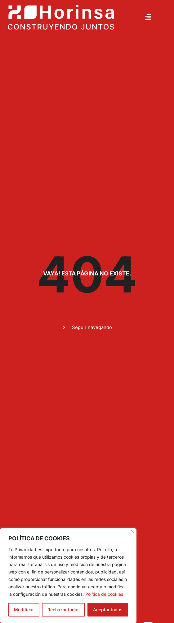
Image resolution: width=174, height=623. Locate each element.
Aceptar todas (108, 609)
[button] (148, 17)
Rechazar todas (63, 609)
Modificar (24, 609)
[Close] (132, 531)
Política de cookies (104, 594)
